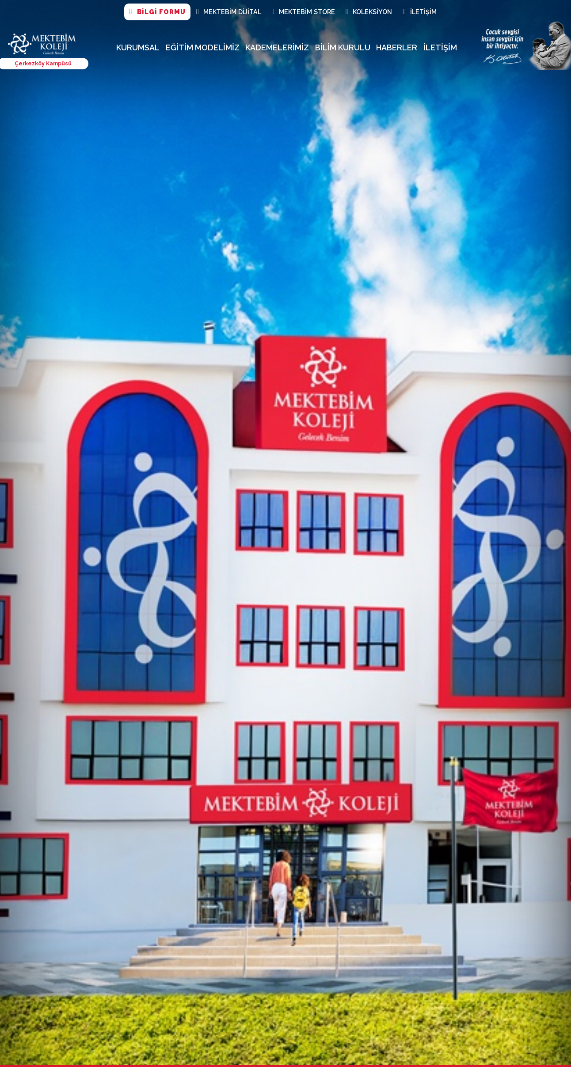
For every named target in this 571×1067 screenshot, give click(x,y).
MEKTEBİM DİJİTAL (228, 12)
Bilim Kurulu (342, 47)
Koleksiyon (369, 12)
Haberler (396, 47)
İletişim (419, 12)
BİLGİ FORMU (157, 12)
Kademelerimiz (277, 47)
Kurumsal (138, 47)
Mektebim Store (303, 12)
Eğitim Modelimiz (203, 47)
